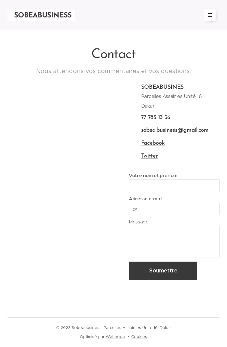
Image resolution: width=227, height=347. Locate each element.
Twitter (149, 156)
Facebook (153, 143)
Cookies (139, 336)
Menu (208, 15)
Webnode (115, 336)
